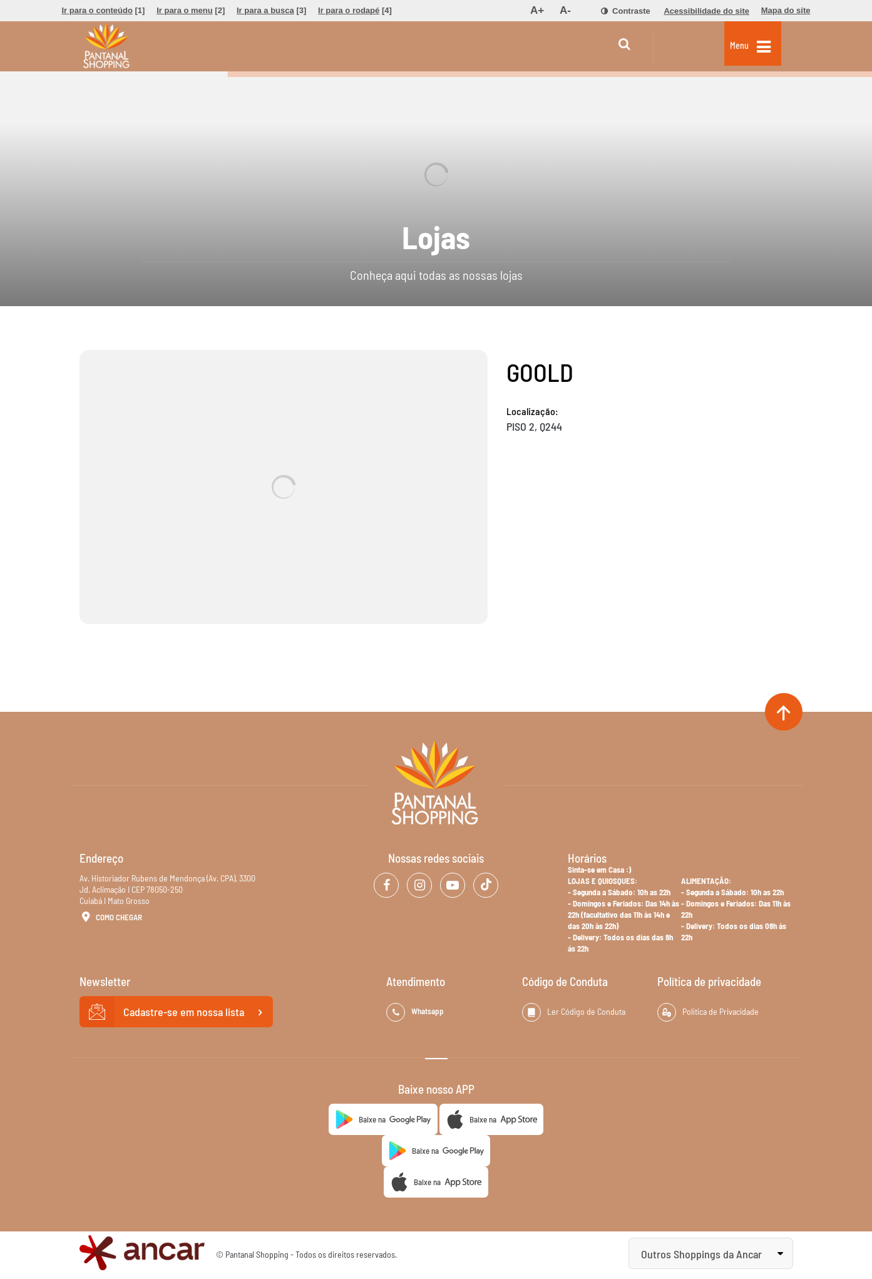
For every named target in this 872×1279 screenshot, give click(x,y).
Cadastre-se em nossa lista (177, 1012)
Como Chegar (111, 918)
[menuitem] (104, 10)
